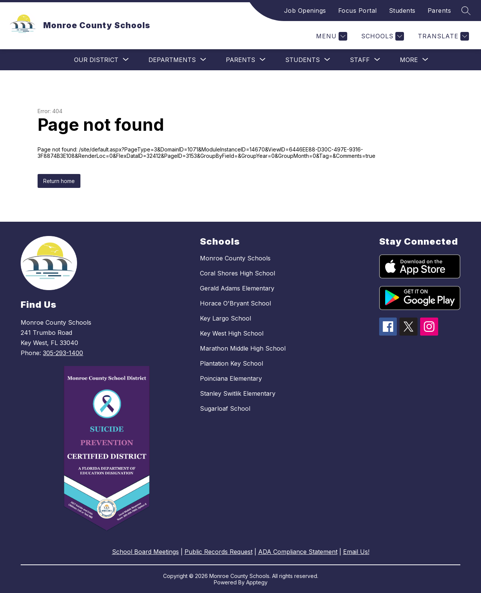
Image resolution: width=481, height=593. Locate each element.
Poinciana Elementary (231, 378)
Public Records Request (219, 551)
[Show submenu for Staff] (360, 59)
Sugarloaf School (225, 408)
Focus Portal (357, 10)
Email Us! (356, 551)
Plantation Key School (231, 363)
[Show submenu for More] (409, 59)
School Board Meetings (145, 551)
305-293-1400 (63, 353)
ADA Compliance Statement (297, 551)
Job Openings (305, 10)
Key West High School (231, 333)
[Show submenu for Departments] (172, 59)
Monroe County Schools (235, 258)
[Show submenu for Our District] (96, 59)
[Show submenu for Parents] (240, 59)
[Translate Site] (442, 36)
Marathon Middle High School (243, 348)
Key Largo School (225, 318)
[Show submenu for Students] (302, 59)
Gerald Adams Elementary (237, 288)
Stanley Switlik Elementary (237, 393)
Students (402, 10)
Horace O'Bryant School (235, 303)
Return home (59, 181)
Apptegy (257, 582)
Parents (439, 10)
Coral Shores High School (237, 273)
